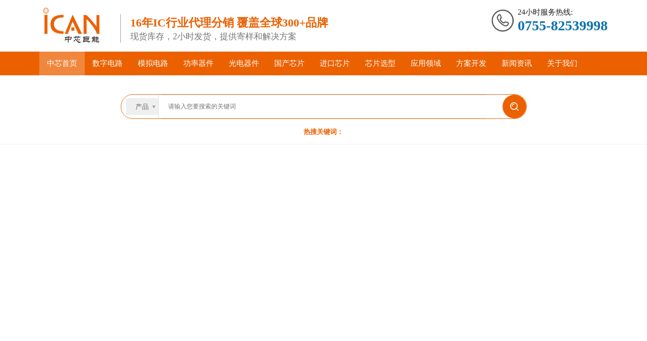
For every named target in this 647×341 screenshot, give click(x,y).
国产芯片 (289, 63)
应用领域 (426, 63)
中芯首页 (62, 63)
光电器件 (244, 63)
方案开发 (471, 63)
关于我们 (562, 63)
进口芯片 (335, 63)
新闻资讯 (517, 63)
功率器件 (198, 63)
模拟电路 (153, 63)
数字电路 (107, 63)
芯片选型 (380, 63)
